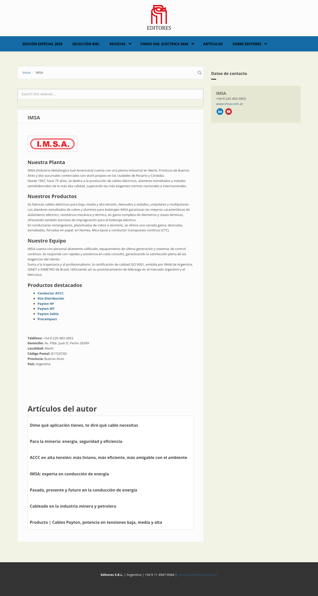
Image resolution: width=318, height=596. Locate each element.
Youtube (228, 111)
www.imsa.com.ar (229, 104)
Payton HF (46, 303)
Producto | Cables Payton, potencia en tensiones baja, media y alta (96, 522)
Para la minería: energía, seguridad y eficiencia (76, 441)
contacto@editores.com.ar (197, 574)
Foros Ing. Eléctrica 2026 (164, 43)
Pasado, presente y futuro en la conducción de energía (83, 490)
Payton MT (46, 308)
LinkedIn (220, 111)
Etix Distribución (51, 298)
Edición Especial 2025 (42, 43)
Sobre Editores (247, 43)
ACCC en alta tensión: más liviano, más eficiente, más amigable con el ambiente (108, 457)
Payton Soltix (48, 314)
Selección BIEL (86, 43)
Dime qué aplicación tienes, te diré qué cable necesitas (84, 425)
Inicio (27, 72)
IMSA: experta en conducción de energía (69, 474)
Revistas (117, 43)
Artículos (213, 43)
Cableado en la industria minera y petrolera (73, 506)
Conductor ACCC (51, 293)
